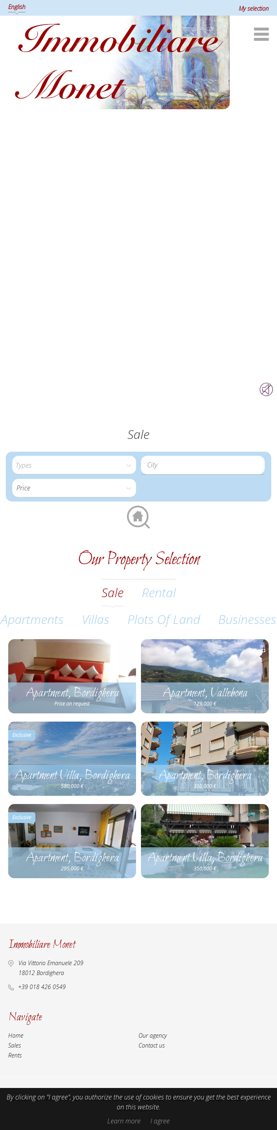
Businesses (247, 619)
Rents (15, 1055)
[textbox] (205, 465)
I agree (160, 1120)
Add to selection (129, 646)
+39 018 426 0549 (42, 987)
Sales (14, 1045)
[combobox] (203, 465)
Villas (95, 619)
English (16, 7)
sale (113, 592)
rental (159, 592)
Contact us (151, 1045)
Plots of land (163, 619)
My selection (254, 8)
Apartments (32, 619)
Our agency (152, 1035)
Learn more (124, 1120)
